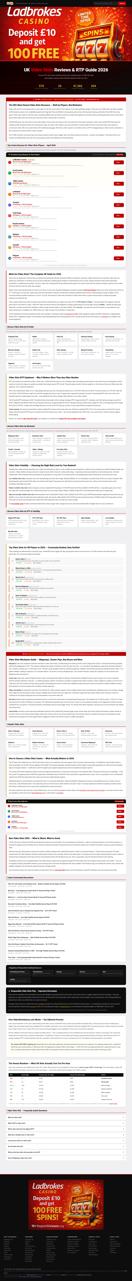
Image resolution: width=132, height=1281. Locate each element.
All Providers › (29, 1261)
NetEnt (27, 1244)
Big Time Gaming (90, 290)
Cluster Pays (7, 1250)
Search (122, 3)
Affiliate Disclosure (115, 1246)
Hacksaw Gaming (30, 1246)
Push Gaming (28, 1252)
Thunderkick (28, 1257)
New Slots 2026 (8, 1255)
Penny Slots (7, 1248)
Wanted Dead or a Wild (23, 568)
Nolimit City (28, 1248)
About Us (112, 1239)
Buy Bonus (7, 1241)
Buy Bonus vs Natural (73, 1250)
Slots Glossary (93, 1248)
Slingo (5, 1252)
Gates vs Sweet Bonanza (74, 1239)
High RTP (6, 1244)
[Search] (105, 3)
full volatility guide (17, 504)
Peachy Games (50, 1257)
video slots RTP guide (30, 418)
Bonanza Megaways (22, 586)
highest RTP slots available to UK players (72, 418)
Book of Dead (20, 632)
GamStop (105, 316)
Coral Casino (49, 1241)
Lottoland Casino (51, 1248)
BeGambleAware (65, 1006)
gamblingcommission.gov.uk (84, 1275)
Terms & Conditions (115, 1244)
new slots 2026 (60, 870)
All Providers (113, 1252)
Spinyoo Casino (50, 1252)
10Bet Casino (50, 1244)
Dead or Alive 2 (20, 559)
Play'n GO (27, 1241)
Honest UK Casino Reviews (36, 654)
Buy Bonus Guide (93, 1250)
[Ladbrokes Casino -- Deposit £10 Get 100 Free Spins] (66, 34)
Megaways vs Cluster (73, 1246)
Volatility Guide (93, 1241)
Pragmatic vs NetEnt (73, 1241)
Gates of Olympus (21, 595)
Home (20, 1276)
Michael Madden (93, 1255)
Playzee (48, 1250)
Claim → (120, 806)
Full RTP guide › (113, 1103)
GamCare (33, 1006)
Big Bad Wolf (20, 641)
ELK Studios (28, 1259)
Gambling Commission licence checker (92, 790)
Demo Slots (7, 1259)
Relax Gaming (29, 1255)
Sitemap (112, 1250)
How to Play (92, 1244)
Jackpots (6, 1246)
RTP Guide (91, 1239)
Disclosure (33, 1276)
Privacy (24, 1276)
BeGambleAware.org (38, 793)
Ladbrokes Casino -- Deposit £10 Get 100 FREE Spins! (57, 99)
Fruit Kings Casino (51, 1255)
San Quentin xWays (22, 604)
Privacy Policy (113, 1241)
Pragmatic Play (29, 1239)
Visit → (119, 162)
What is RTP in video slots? (17, 1123)
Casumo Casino (50, 1246)
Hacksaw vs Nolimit (72, 1244)
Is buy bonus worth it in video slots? (19, 1140)
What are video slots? (15, 1117)
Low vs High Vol (71, 1252)
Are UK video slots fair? (15, 1146)
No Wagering (7, 1257)
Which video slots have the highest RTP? (21, 1129)
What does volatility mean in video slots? (21, 1135)
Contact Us (113, 1248)
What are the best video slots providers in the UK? (24, 1152)
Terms (28, 1276)
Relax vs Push (71, 1248)
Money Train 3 (20, 577)
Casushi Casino (50, 1259)
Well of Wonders (21, 614)
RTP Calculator (93, 1246)
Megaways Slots (8, 1239)
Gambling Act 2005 (72, 314)
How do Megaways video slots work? (20, 1158)
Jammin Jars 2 (20, 623)
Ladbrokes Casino (51, 1239)
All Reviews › (49, 1261)
